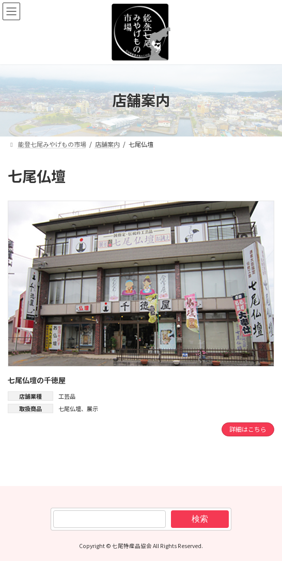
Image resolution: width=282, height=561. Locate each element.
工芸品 (66, 396)
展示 (92, 408)
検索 (200, 518)
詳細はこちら (248, 428)
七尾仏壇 (69, 408)
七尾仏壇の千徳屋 (37, 380)
